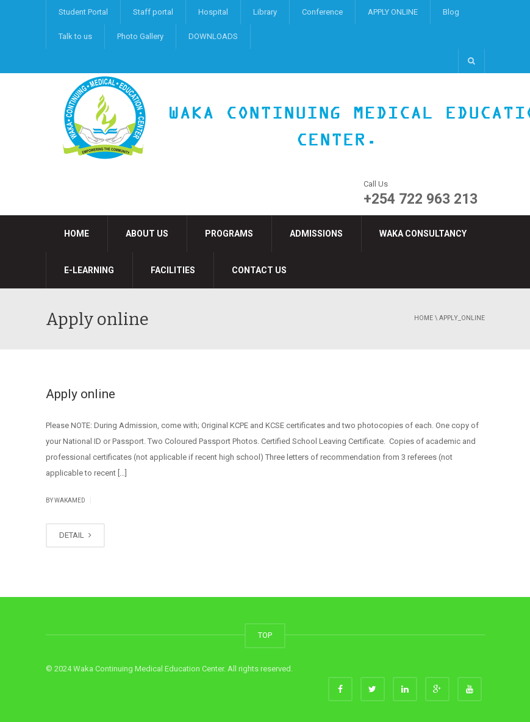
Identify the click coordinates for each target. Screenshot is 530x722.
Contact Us (259, 270)
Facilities (173, 270)
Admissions (316, 233)
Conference (322, 11)
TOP (265, 635)
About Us (147, 233)
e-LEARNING (89, 270)
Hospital (213, 11)
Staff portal (153, 11)
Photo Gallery (140, 36)
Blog (451, 11)
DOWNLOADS (213, 36)
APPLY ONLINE (393, 11)
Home (76, 233)
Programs (229, 233)
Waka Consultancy (423, 233)
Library (265, 11)
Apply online (80, 394)
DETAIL (75, 535)
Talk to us (75, 36)
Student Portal (83, 11)
